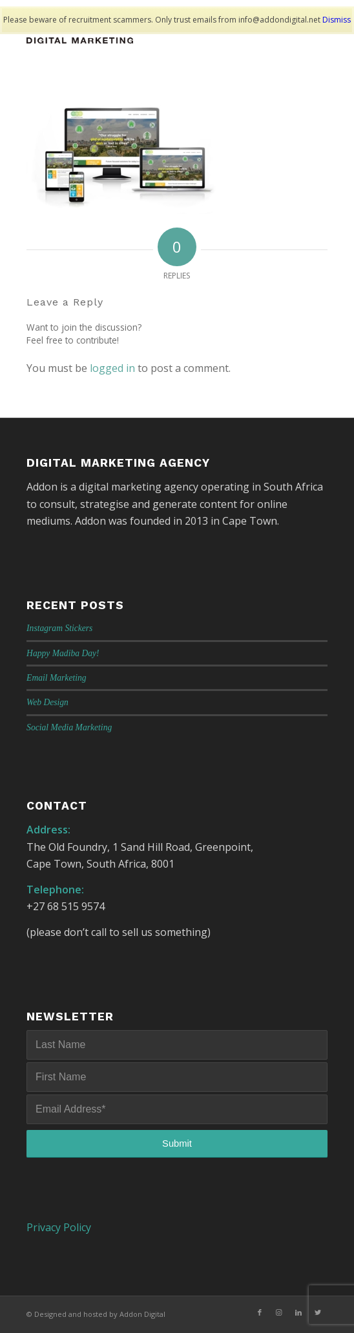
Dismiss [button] (336, 19)
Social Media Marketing (69, 727)
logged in (112, 368)
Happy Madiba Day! (62, 653)
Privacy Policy (58, 1227)
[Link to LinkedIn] (298, 1312)
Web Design (47, 702)
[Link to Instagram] (279, 1312)
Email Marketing (56, 678)
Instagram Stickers (59, 628)
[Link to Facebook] (259, 1312)
